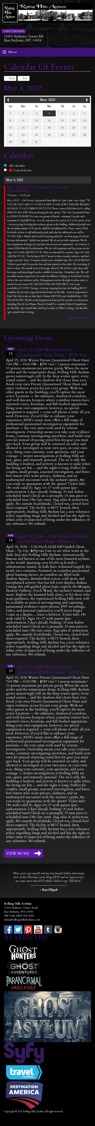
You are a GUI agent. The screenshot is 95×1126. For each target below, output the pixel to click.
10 (36, 120)
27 (73, 135)
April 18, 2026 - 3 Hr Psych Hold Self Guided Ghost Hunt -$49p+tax (52, 539)
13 (73, 120)
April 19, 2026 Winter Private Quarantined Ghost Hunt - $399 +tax (52, 669)
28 (84, 135)
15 (10, 128)
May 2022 (47, 99)
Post (23, 78)
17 (36, 128)
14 (84, 120)
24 (36, 135)
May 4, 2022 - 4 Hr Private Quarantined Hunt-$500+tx (38, 189)
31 (36, 142)
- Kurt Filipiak (48, 890)
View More (17, 853)
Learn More (78, 317)
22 (10, 135)
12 (62, 120)
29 (10, 142)
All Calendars (17, 166)
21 (84, 128)
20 (73, 128)
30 (23, 142)
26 (62, 135)
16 (23, 128)
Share (10, 78)
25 (49, 135)
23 (23, 135)
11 (49, 120)
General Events (20, 170)
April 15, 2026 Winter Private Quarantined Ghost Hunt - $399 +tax (52, 352)
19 (62, 128)
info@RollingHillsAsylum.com (22, 920)
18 (49, 128)
